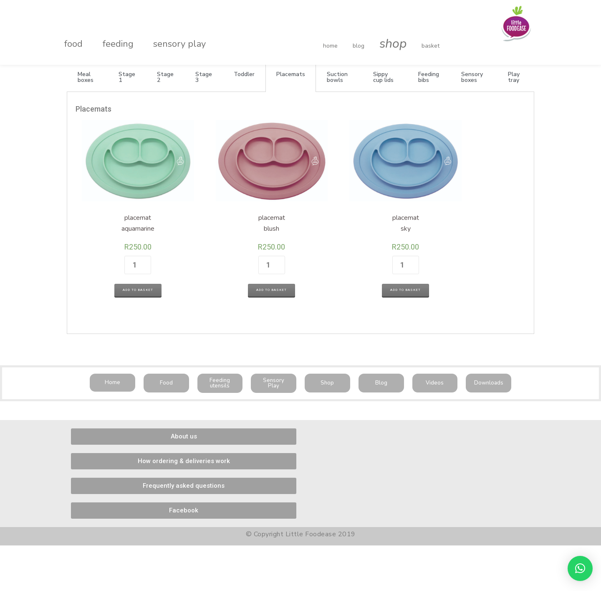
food (69, 35)
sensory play (158, 35)
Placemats (290, 74)
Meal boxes (85, 77)
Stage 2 (165, 77)
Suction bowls (337, 77)
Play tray (514, 77)
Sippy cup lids (383, 77)
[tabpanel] (300, 204)
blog (350, 37)
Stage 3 (203, 77)
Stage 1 (127, 77)
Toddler (244, 74)
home (330, 37)
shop (376, 35)
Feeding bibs (428, 77)
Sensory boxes (472, 77)
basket (405, 37)
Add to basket (127, 274)
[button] (112, 366)
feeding (105, 35)
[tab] (87, 77)
